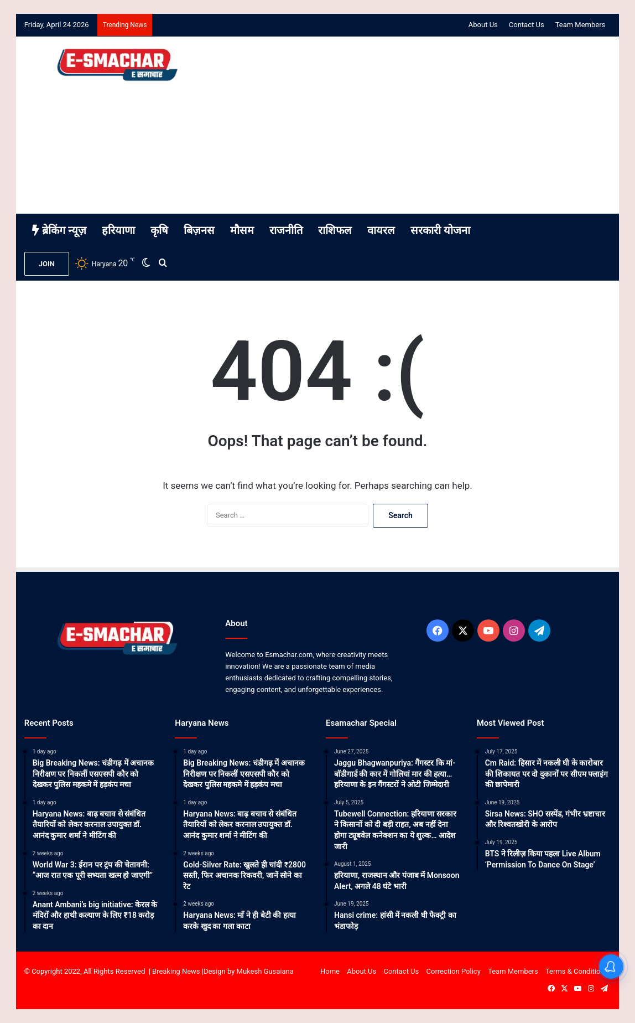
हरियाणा (118, 230)
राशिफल (335, 230)
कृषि (159, 230)
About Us (483, 24)
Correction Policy (453, 971)
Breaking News (176, 971)
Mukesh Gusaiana (265, 971)
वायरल (381, 230)
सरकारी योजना (440, 230)
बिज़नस (199, 230)
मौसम (242, 230)
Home (330, 971)
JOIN (47, 264)
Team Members (580, 24)
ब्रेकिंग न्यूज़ (59, 230)
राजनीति (286, 230)
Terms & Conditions (576, 971)
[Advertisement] (418, 125)
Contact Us (526, 24)
